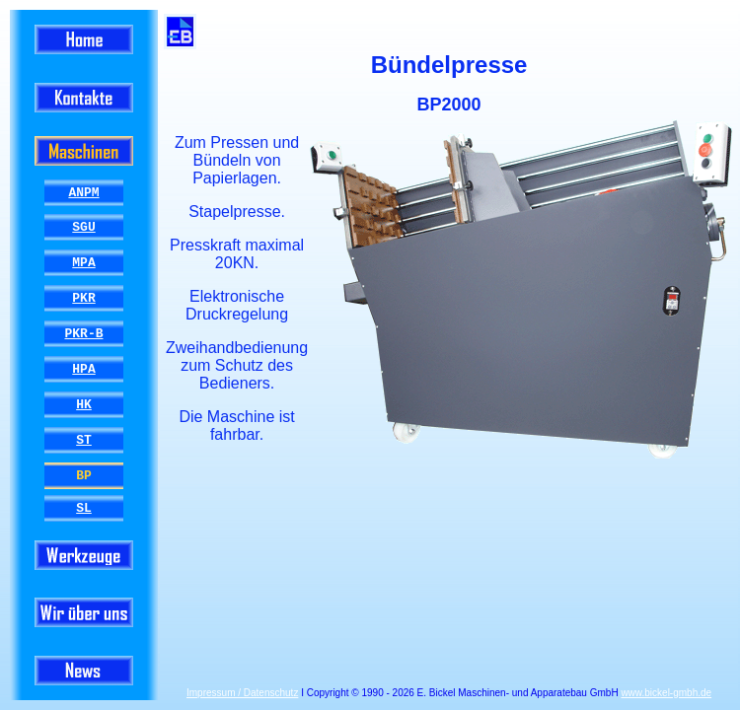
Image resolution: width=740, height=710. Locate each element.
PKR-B (83, 333)
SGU (83, 227)
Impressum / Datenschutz (242, 692)
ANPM (83, 192)
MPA (83, 262)
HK (84, 404)
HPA (83, 369)
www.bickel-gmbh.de (666, 692)
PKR (83, 298)
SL (84, 508)
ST (84, 440)
